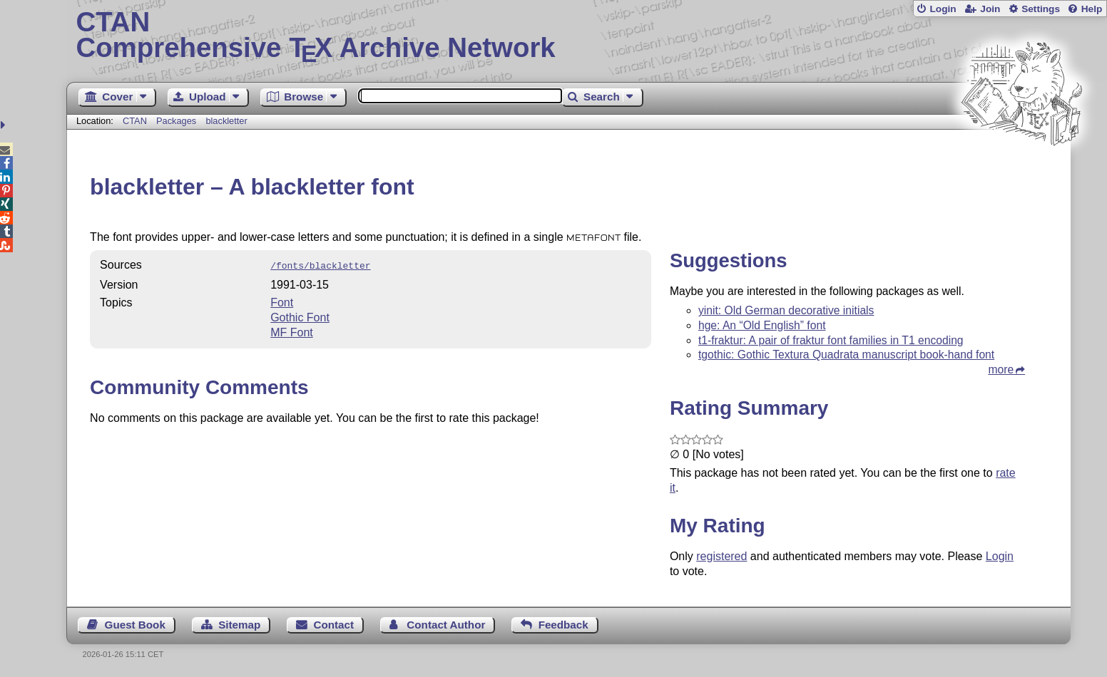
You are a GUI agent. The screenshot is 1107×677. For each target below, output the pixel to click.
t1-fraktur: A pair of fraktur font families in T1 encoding (831, 340)
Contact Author (446, 625)
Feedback (563, 625)
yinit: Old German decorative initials (786, 310)
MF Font (291, 331)
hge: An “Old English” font (762, 325)
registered (721, 556)
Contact (334, 625)
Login (942, 9)
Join (990, 9)
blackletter (226, 120)
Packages (177, 120)
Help (1092, 9)
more (1001, 369)
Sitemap (239, 625)
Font (281, 301)
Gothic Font (300, 316)
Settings (1040, 9)
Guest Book (135, 625)
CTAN (135, 120)
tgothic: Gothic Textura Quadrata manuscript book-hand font (846, 354)
